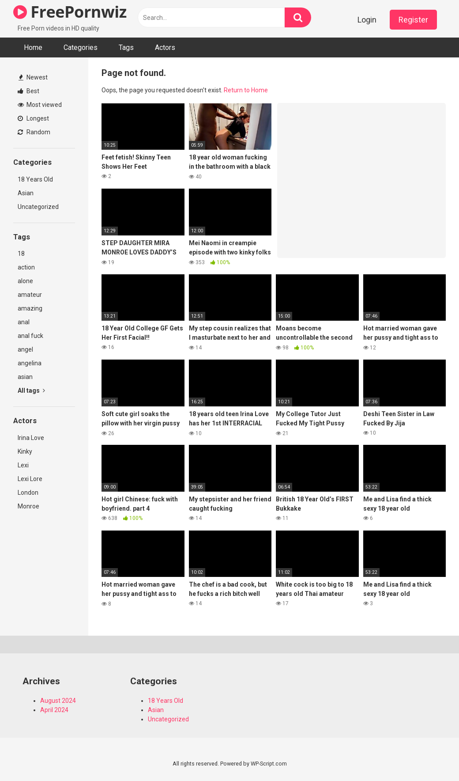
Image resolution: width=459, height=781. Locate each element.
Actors (165, 47)
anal (24, 322)
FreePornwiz (70, 12)
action (26, 267)
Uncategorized (38, 206)
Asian (26, 193)
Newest (33, 77)
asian (25, 376)
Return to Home (246, 90)
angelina (29, 363)
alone (25, 280)
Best (28, 91)
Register (413, 19)
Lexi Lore (30, 478)
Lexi (23, 465)
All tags (31, 390)
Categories (81, 47)
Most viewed (40, 104)
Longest (33, 118)
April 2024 (54, 709)
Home (33, 47)
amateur (30, 294)
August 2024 (58, 700)
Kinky (25, 451)
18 (21, 253)
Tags (126, 47)
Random (34, 132)
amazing (30, 308)
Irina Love (31, 437)
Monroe (28, 506)
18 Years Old (35, 179)
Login (366, 19)
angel (25, 349)
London (28, 492)
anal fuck (30, 335)
